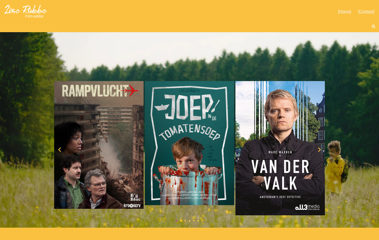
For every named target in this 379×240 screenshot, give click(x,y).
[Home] (344, 11)
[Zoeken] (373, 26)
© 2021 (58, 234)
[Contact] (366, 11)
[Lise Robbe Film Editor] (26, 11)
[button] (60, 149)
